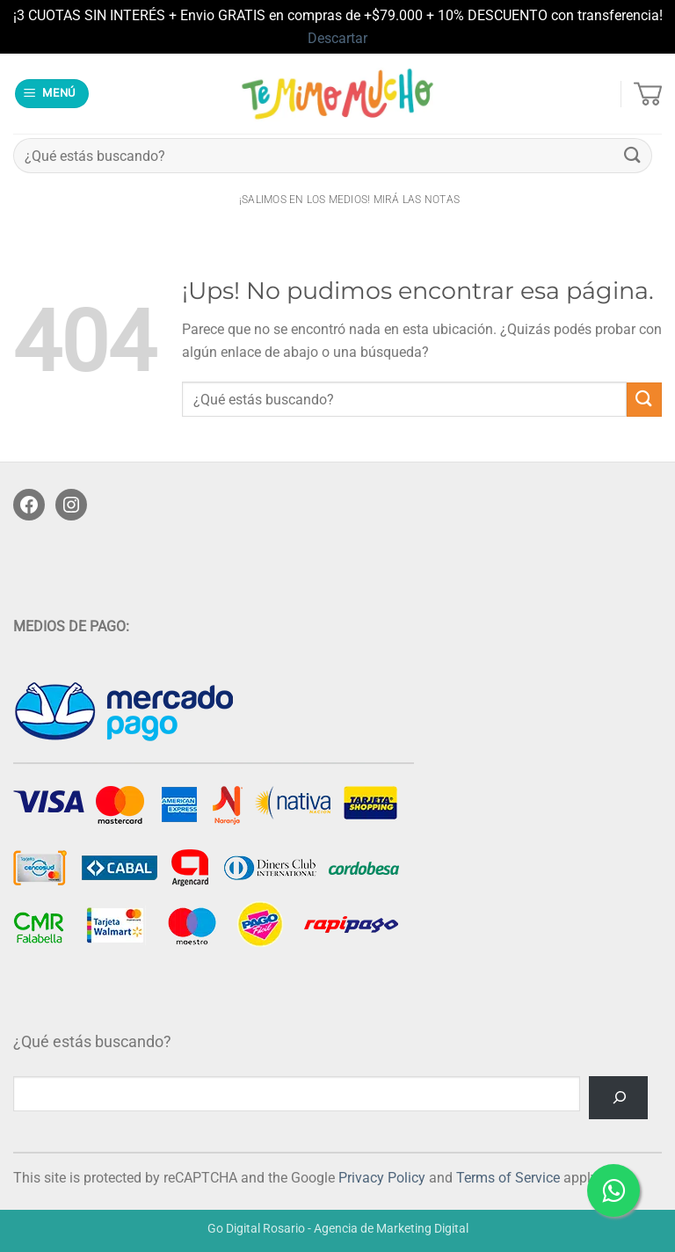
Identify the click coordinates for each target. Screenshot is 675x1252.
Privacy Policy (381, 1177)
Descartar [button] (337, 38)
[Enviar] (632, 156)
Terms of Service (508, 1177)
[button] (52, 93)
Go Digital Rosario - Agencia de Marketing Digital (337, 1228)
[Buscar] (618, 1097)
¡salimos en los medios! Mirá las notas (349, 199)
